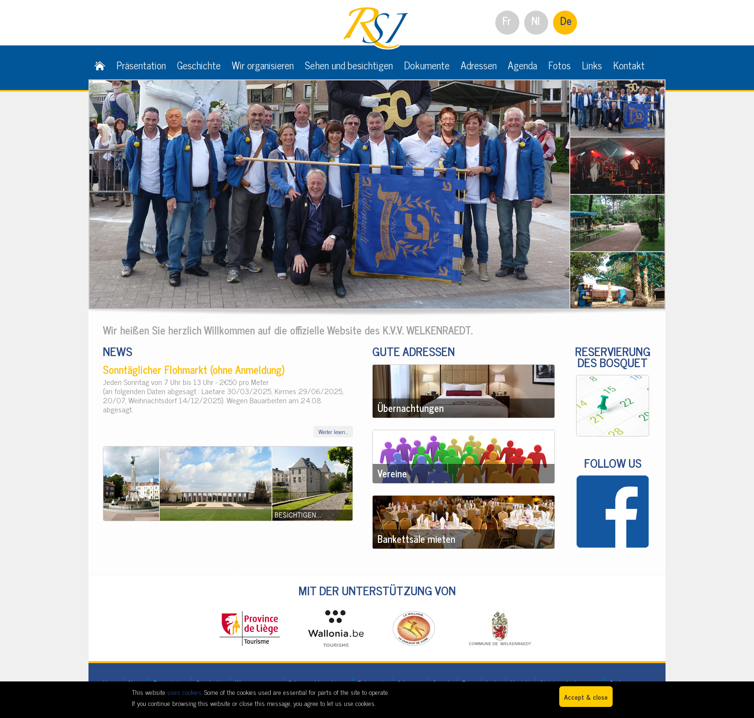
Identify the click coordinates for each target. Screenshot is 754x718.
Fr (507, 20)
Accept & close (586, 696)
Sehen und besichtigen (349, 65)
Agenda (522, 65)
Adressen (479, 65)
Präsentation (141, 65)
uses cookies (184, 691)
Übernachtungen (410, 408)
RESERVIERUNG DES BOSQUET (613, 356)
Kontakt (629, 65)
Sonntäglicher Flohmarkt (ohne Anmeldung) (194, 369)
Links (592, 65)
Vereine (392, 473)
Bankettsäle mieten (416, 539)
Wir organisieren (263, 65)
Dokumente (427, 65)
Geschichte (199, 65)
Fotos (559, 65)
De (566, 20)
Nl (535, 20)
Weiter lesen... (333, 431)
